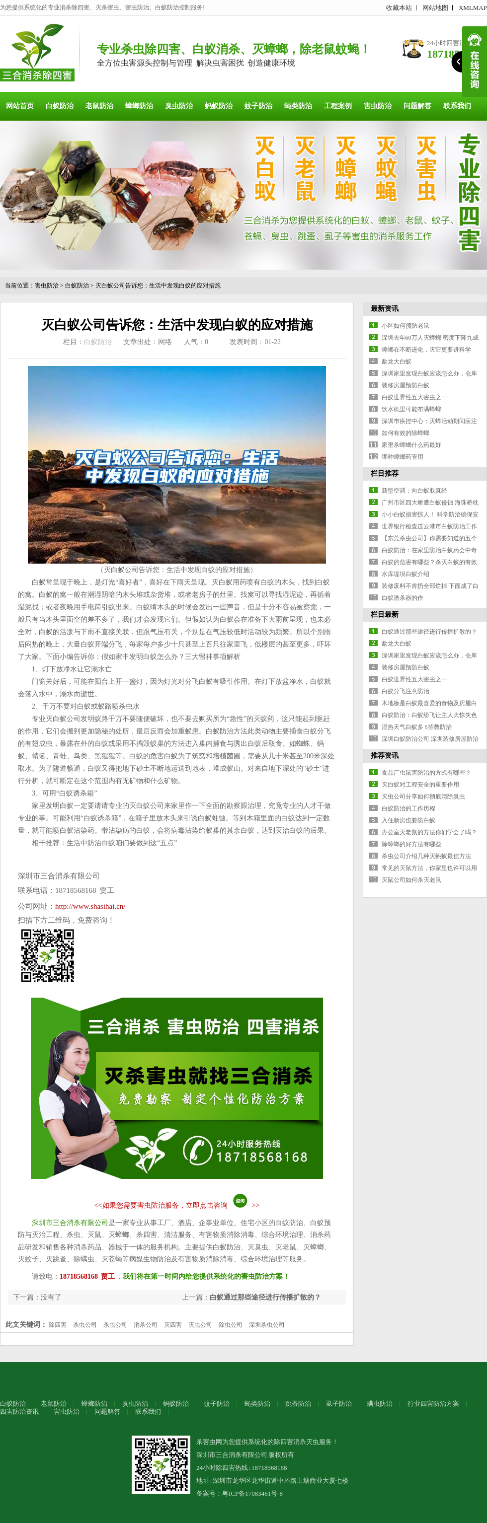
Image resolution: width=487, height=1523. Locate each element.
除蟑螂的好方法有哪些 (411, 844)
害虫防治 (378, 106)
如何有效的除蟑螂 (405, 433)
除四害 (58, 1324)
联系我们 (457, 106)
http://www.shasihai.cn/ (90, 906)
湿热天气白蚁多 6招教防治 (417, 727)
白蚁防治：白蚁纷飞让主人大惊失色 (429, 715)
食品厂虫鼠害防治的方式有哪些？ (426, 772)
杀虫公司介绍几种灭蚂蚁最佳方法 (426, 856)
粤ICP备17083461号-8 (252, 1493)
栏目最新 (385, 614)
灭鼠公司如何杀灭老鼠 (411, 879)
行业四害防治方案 (433, 1403)
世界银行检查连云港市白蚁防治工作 (429, 526)
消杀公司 (146, 1324)
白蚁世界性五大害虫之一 (414, 397)
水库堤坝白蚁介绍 (405, 574)
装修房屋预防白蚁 (405, 385)
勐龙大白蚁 (396, 361)
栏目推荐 (385, 473)
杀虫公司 (85, 1324)
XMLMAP (473, 7)
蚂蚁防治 (219, 106)
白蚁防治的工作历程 (408, 808)
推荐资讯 (385, 755)
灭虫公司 (200, 1324)
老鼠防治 (99, 106)
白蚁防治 (60, 106)
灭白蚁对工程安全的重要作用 (420, 784)
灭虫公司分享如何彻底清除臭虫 (423, 796)
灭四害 (173, 1324)
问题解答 (417, 106)
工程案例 (338, 106)
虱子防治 (339, 1403)
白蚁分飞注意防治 (405, 691)
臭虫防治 (179, 106)
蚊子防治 (258, 106)
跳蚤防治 (298, 1403)
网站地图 (435, 7)
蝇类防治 (298, 106)
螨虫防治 (380, 1403)
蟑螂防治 (139, 106)
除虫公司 (231, 1324)
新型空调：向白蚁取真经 (414, 490)
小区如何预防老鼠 (405, 325)
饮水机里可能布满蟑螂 (411, 409)
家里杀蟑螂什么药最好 (411, 444)
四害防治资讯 (19, 1411)
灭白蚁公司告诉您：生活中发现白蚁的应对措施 (158, 285)
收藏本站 (399, 7)
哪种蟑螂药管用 (402, 456)
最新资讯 (385, 308)
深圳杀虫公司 (267, 1324)
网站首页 (20, 106)
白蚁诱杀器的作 (402, 597)
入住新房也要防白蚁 (408, 820)
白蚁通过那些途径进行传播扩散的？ (265, 1297)
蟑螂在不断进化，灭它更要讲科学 (426, 349)
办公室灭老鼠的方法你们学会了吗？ (429, 832)
